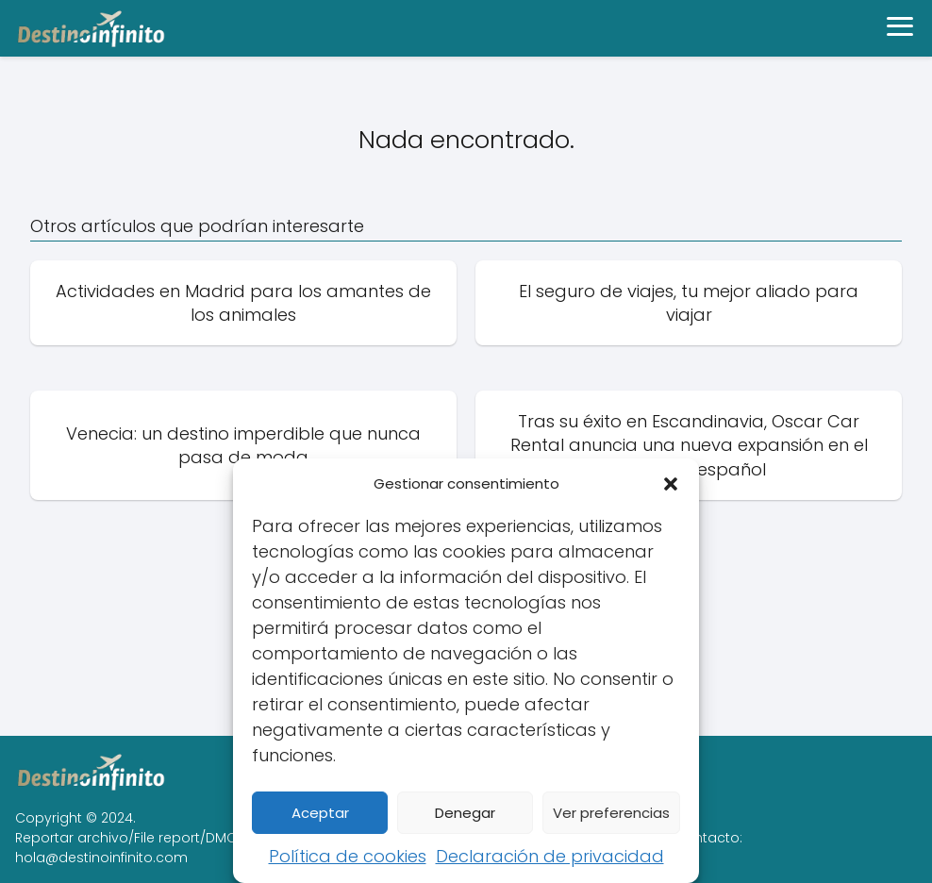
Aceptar (320, 813)
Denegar (465, 813)
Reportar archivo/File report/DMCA (130, 837)
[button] (670, 484)
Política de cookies (347, 856)
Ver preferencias (611, 813)
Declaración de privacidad (550, 856)
